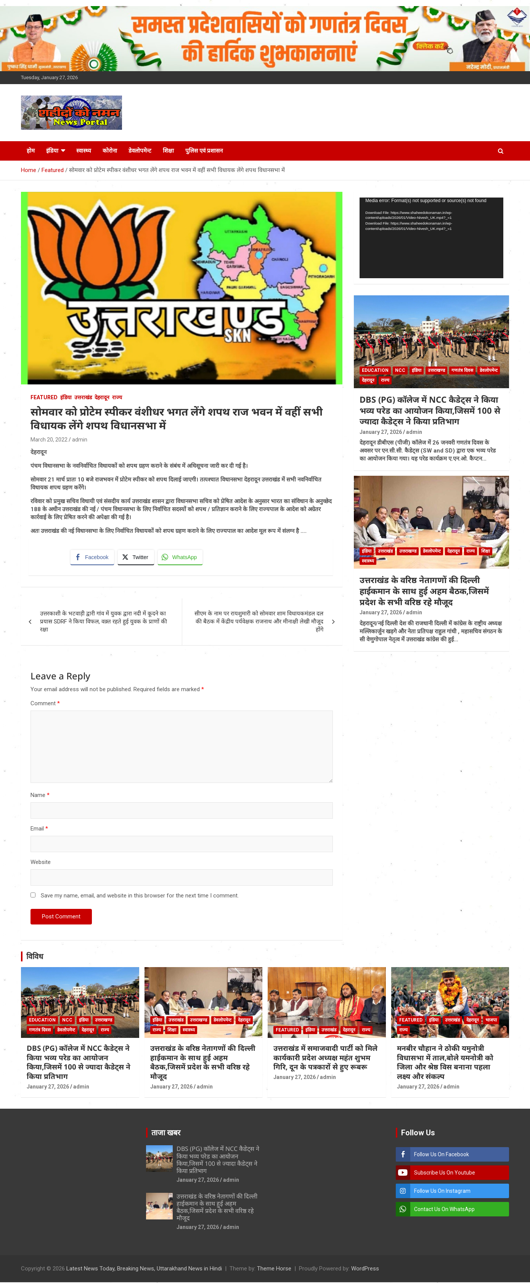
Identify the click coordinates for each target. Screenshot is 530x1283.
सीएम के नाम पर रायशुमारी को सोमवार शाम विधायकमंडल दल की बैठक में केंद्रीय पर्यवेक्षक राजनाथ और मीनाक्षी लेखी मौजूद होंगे (258, 622)
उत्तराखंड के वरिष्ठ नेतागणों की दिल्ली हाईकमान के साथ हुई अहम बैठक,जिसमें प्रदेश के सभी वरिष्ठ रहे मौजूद (424, 590)
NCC (400, 370)
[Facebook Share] (92, 557)
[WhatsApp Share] (180, 557)
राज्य (117, 397)
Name (40, 795)
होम (31, 150)
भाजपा (491, 1020)
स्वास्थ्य (83, 150)
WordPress (365, 1269)
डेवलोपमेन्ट (139, 150)
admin (79, 440)
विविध (34, 957)
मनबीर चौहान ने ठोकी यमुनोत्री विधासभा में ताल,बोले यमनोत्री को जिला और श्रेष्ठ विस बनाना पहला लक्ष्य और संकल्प (445, 1063)
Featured (44, 397)
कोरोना (110, 150)
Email (39, 829)
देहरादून (102, 397)
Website (41, 862)
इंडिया (52, 150)
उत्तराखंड (83, 397)
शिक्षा (168, 150)
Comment (45, 704)
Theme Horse (274, 1269)
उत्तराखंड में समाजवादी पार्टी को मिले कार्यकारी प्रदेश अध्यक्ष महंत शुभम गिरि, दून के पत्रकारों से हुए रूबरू (325, 1058)
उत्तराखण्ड (436, 370)
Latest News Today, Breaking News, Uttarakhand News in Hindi (144, 1269)
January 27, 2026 (381, 432)
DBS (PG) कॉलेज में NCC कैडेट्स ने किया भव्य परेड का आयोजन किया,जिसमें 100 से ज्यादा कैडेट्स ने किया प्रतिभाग (430, 410)
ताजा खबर (165, 1133)
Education (375, 370)
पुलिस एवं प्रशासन (204, 150)
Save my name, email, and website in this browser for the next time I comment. (140, 896)
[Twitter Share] (136, 557)
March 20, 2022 (49, 440)
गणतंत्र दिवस (462, 370)
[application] (431, 238)
